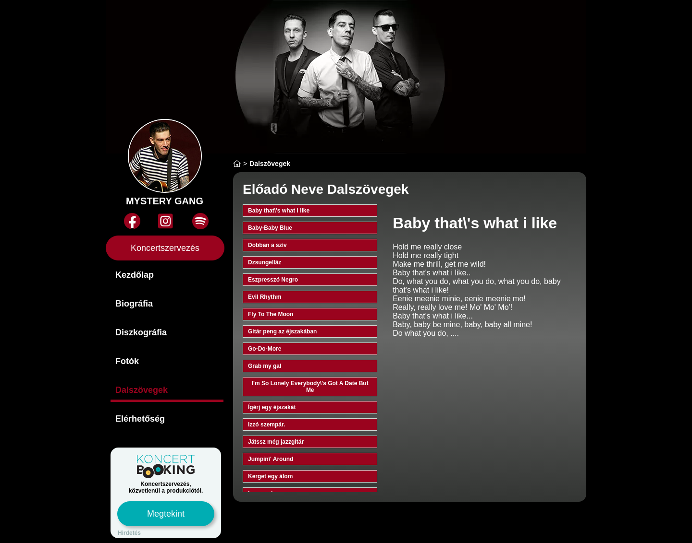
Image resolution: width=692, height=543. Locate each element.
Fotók (127, 361)
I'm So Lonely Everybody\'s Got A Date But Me (310, 386)
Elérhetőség (140, 419)
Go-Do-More (264, 348)
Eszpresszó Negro (273, 279)
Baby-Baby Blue (270, 227)
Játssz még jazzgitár (276, 441)
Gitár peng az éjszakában (282, 331)
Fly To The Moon (270, 314)
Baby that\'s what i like (278, 210)
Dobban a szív (267, 245)
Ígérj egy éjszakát (272, 407)
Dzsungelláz (264, 262)
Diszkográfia (141, 332)
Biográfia (134, 303)
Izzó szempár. (266, 424)
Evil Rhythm (264, 297)
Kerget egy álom (270, 476)
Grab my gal (264, 366)
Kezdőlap (134, 275)
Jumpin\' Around (270, 459)
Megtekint (166, 514)
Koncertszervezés (165, 248)
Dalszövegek (141, 390)
